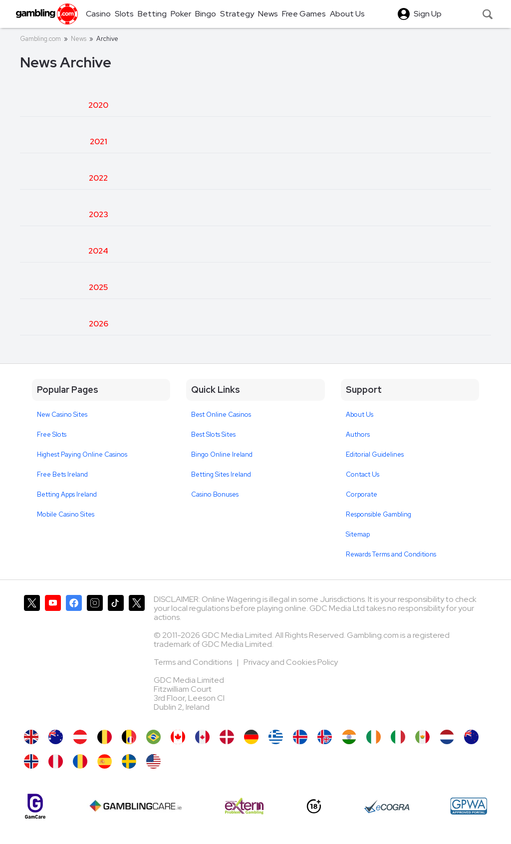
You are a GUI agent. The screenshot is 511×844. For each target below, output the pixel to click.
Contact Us (362, 474)
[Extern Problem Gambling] (244, 806)
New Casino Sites (62, 414)
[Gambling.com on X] (32, 657)
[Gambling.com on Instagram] (95, 657)
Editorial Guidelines (375, 454)
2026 (98, 323)
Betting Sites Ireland (221, 474)
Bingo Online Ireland (222, 454)
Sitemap (358, 534)
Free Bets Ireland (62, 474)
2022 (98, 178)
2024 (98, 251)
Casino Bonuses (215, 494)
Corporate (361, 494)
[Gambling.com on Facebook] (74, 657)
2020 (98, 105)
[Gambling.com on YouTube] (53, 657)
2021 (98, 141)
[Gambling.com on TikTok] (116, 657)
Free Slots (51, 434)
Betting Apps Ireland (67, 494)
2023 (98, 214)
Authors (358, 434)
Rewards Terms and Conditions (391, 554)
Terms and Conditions (194, 662)
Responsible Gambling (378, 514)
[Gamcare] (35, 806)
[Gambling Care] (135, 806)
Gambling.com (40, 38)
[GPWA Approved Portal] (468, 806)
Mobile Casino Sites (65, 514)
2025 (98, 287)
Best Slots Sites (213, 434)
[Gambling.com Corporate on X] (137, 657)
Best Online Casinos (221, 414)
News (78, 38)
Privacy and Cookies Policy (291, 662)
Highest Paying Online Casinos (82, 454)
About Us (359, 414)
